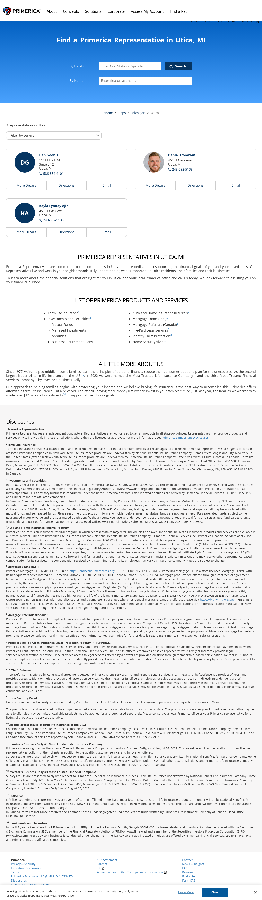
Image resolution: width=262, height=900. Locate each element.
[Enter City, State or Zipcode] (130, 66)
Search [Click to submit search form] (180, 66)
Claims (208, 21)
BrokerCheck (250, 21)
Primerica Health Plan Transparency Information (132, 872)
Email (107, 185)
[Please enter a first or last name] (145, 81)
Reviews (187, 872)
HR (100, 868)
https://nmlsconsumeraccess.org (91, 571)
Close (215, 892)
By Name (76, 80)
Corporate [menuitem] (116, 11)
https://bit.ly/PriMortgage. (217, 600)
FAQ (185, 868)
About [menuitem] (52, 11)
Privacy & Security (23, 864)
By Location (78, 66)
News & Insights (193, 864)
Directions (67, 185)
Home (108, 113)
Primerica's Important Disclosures (185, 437)
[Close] (255, 892)
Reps (122, 113)
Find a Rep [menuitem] (179, 11)
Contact (187, 860)
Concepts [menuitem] (71, 11)
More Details (26, 185)
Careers (102, 864)
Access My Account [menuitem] (147, 11)
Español (195, 21)
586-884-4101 (53, 173)
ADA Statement (107, 860)
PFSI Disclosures (226, 21)
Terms (15, 872)
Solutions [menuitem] (93, 11)
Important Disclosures (26, 868)
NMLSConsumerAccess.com (30, 884)
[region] (131, 892)
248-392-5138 (182, 169)
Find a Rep (189, 876)
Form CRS (188, 880)
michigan (138, 113)
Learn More (186, 892)
